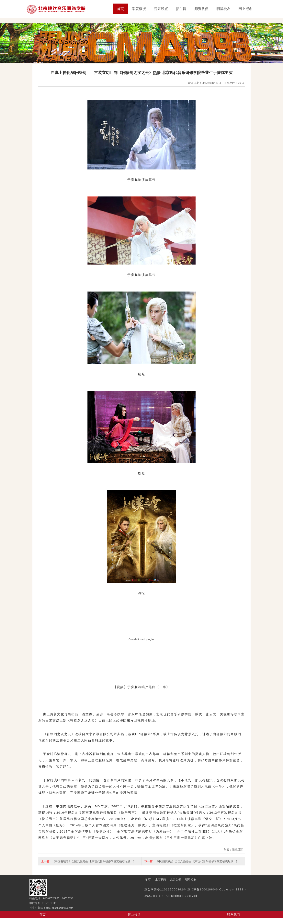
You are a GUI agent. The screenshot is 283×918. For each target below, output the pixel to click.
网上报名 (245, 9)
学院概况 (139, 9)
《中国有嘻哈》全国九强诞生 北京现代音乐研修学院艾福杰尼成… (92, 861)
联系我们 (233, 914)
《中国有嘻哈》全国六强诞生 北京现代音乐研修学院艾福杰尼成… (195, 861)
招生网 (181, 9)
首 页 (147, 879)
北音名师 (175, 879)
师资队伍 (201, 9)
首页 (120, 9)
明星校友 (223, 9)
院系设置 (161, 9)
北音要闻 (160, 879)
